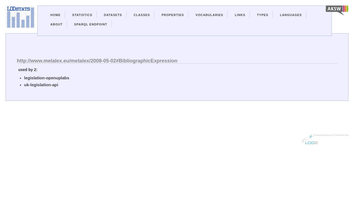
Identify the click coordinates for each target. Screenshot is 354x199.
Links (240, 15)
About (56, 24)
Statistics (82, 15)
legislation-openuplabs (46, 77)
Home (55, 15)
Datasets (113, 15)
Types (262, 15)
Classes (142, 15)
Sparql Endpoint (90, 24)
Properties (173, 15)
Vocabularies (209, 15)
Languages (291, 15)
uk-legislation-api (41, 84)
